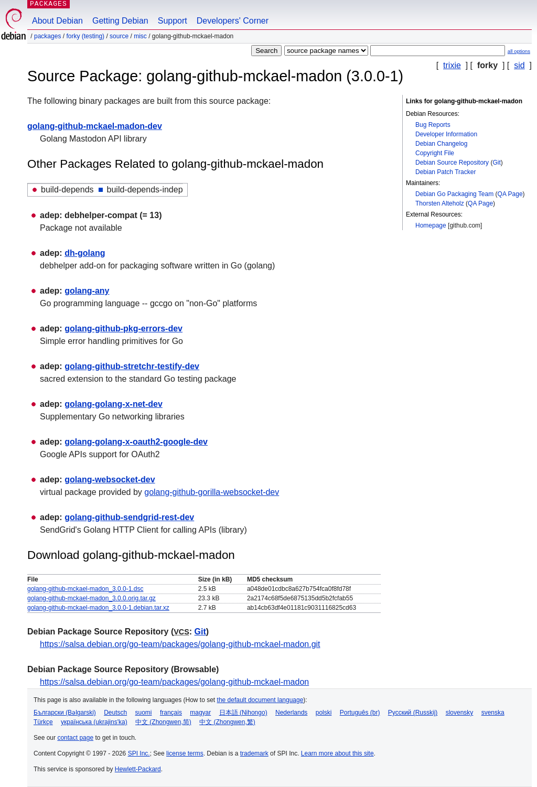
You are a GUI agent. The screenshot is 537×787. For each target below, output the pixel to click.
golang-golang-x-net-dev (114, 404)
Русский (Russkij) (413, 712)
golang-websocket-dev (110, 479)
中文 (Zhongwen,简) (163, 722)
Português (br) (360, 712)
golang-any (87, 290)
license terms (184, 753)
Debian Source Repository (452, 162)
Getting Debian (120, 20)
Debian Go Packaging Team (454, 194)
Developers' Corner (232, 20)
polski (324, 712)
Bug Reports (432, 124)
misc (140, 36)
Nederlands (291, 712)
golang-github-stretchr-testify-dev (132, 366)
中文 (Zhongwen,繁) (227, 722)
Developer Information (446, 134)
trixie (452, 65)
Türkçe (43, 722)
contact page (75, 737)
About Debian (57, 20)
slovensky (460, 712)
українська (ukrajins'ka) (94, 722)
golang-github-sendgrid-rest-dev (129, 517)
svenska (492, 712)
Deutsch (115, 712)
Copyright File (434, 153)
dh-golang (85, 253)
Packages (47, 36)
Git (496, 162)
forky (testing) (85, 36)
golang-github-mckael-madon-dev (94, 126)
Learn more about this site (337, 753)
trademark (254, 753)
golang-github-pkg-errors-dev (123, 328)
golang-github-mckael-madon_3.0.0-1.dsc (85, 588)
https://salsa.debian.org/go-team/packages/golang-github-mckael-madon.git (180, 644)
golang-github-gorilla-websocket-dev (211, 492)
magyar (200, 712)
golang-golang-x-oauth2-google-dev (136, 441)
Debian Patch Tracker (445, 172)
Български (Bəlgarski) (65, 712)
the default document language (260, 700)
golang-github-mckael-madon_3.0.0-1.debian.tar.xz (98, 607)
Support (172, 20)
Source (119, 36)
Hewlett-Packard (138, 769)
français (171, 712)
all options (519, 51)
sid (519, 65)
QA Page (510, 194)
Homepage (430, 225)
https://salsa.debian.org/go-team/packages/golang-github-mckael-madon (174, 681)
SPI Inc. (139, 753)
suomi (143, 712)
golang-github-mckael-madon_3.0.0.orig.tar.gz (91, 598)
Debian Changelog (441, 143)
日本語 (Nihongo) (243, 712)
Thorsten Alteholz (439, 203)
